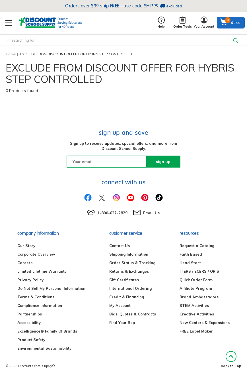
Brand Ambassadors (199, 297)
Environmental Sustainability (44, 348)
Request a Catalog (197, 245)
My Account (120, 305)
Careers (24, 262)
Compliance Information (39, 305)
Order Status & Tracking (132, 262)
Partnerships (29, 314)
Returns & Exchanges (129, 271)
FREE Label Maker (196, 331)
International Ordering (130, 288)
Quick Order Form (196, 280)
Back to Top (231, 359)
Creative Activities (197, 314)
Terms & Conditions (35, 297)
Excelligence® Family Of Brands (47, 331)
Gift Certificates (124, 280)
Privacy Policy (30, 280)
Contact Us (119, 245)
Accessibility (29, 322)
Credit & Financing (126, 297)
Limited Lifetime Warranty (42, 271)
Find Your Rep (122, 322)
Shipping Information (128, 254)
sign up (163, 161)
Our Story (26, 245)
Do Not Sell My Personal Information (51, 288)
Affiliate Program (196, 288)
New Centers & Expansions (205, 322)
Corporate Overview (36, 254)
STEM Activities (194, 305)
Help (161, 22)
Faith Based (191, 254)
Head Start (190, 262)
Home (11, 54)
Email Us (151, 213)
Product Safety (31, 339)
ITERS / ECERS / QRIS (199, 271)
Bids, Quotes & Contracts (132, 314)
